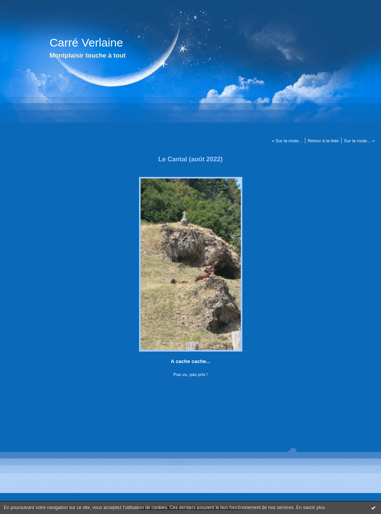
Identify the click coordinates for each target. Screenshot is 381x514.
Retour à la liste (323, 140)
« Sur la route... (287, 140)
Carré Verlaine (86, 42)
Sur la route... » (359, 140)
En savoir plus (310, 507)
